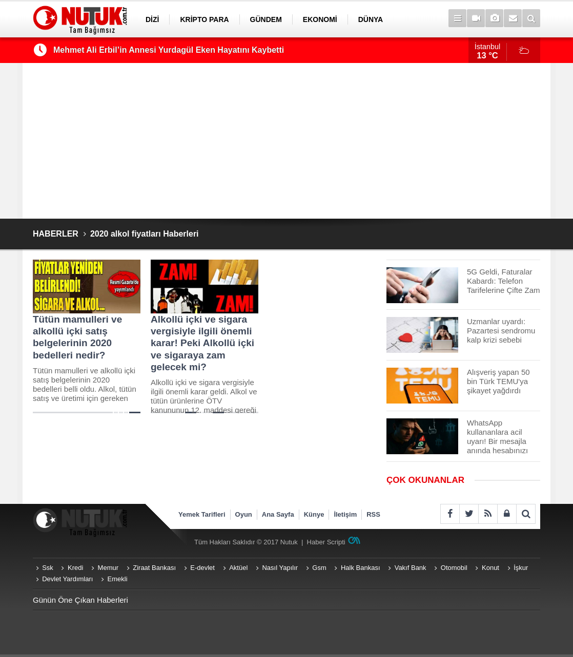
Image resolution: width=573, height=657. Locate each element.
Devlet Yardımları (67, 579)
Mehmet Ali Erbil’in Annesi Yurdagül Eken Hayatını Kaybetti (168, 50)
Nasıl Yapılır (280, 567)
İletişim (345, 514)
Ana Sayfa (278, 514)
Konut (490, 567)
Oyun (243, 514)
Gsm (319, 567)
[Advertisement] (286, 141)
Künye (314, 514)
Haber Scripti (326, 542)
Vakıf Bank (410, 567)
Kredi (75, 567)
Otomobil (454, 567)
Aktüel (238, 567)
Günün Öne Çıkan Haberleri (80, 600)
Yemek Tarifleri (202, 514)
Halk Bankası (360, 567)
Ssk (47, 567)
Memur (108, 567)
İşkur (521, 567)
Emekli (118, 579)
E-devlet (202, 567)
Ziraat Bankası (154, 567)
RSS (373, 514)
